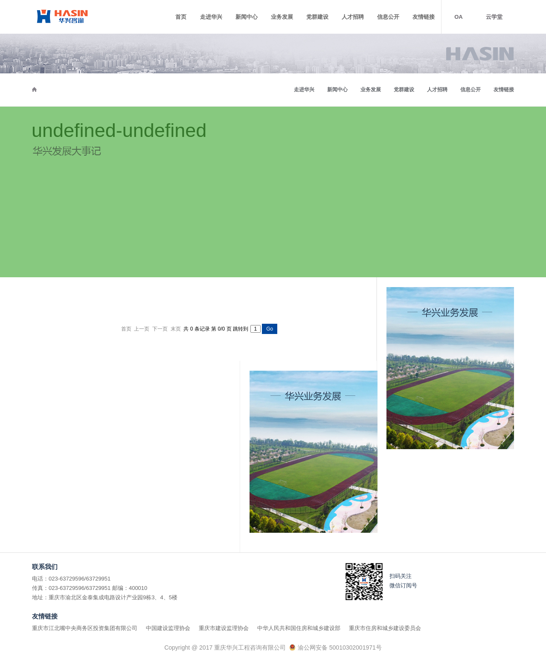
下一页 (160, 329)
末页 (176, 329)
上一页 (141, 329)
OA (458, 17)
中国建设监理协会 (168, 628)
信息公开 (388, 17)
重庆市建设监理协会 (224, 628)
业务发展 (282, 17)
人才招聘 (353, 17)
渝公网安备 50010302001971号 (340, 647)
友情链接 (423, 17)
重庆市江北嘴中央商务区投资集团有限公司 (84, 628)
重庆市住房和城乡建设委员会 (385, 628)
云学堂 (494, 17)
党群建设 (317, 17)
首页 (180, 17)
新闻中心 (246, 17)
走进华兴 (211, 17)
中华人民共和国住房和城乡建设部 (298, 628)
